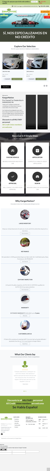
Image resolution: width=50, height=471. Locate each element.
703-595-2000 (44, 6)
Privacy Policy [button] (8, 424)
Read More (25, 343)
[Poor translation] (5, 450)
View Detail (7, 78)
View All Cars (6, 86)
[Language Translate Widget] (34, 2)
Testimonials (17, 425)
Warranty (25, 315)
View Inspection (25, 289)
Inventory (16, 419)
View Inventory (25, 233)
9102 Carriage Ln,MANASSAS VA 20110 (24, 6)
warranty (16, 423)
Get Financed (25, 261)
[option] (12, 67)
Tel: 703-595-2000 (30, 424)
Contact (16, 427)
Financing (16, 421)
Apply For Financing (17, 78)
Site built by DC (4, 425)
